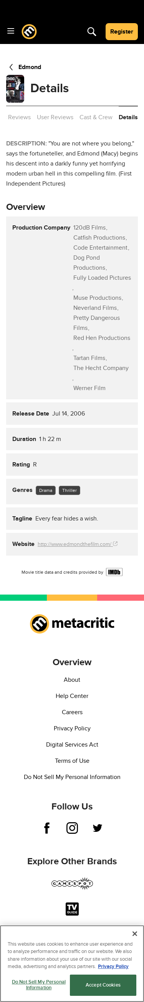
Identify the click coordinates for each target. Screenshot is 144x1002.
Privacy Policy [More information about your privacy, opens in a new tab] (113, 966)
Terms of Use (72, 761)
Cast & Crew (96, 117)
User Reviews (55, 117)
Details (128, 117)
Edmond (23, 67)
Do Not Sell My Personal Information (72, 777)
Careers (72, 712)
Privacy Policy (72, 728)
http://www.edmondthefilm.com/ (78, 544)
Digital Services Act (72, 745)
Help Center (72, 696)
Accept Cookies (103, 985)
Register (121, 31)
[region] (72, 963)
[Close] (134, 933)
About (72, 680)
